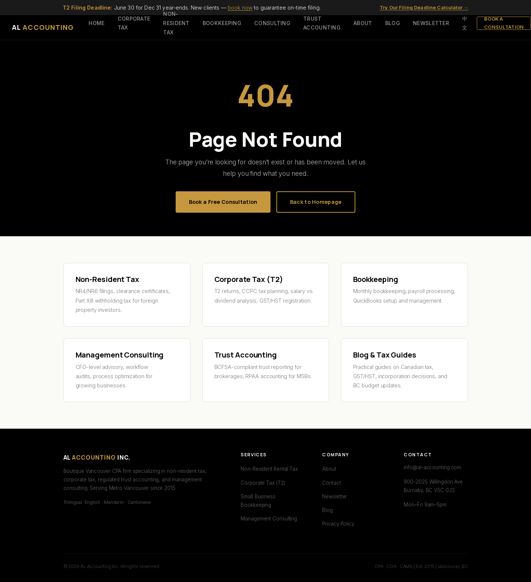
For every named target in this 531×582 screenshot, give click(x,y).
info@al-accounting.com (432, 467)
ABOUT (363, 23)
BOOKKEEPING (222, 23)
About (329, 469)
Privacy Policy (338, 524)
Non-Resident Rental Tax (269, 469)
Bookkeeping (375, 279)
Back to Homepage (316, 201)
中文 (464, 23)
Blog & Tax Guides (384, 355)
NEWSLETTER (431, 23)
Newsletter (334, 496)
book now (240, 7)
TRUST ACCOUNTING (322, 23)
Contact (331, 483)
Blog (327, 510)
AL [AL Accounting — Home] (43, 27)
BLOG (392, 23)
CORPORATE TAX (134, 23)
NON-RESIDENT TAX (176, 23)
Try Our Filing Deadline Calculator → (424, 7)
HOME (96, 23)
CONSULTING (272, 23)
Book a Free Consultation (223, 201)
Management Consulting (120, 355)
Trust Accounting (245, 355)
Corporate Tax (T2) (248, 279)
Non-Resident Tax (107, 279)
